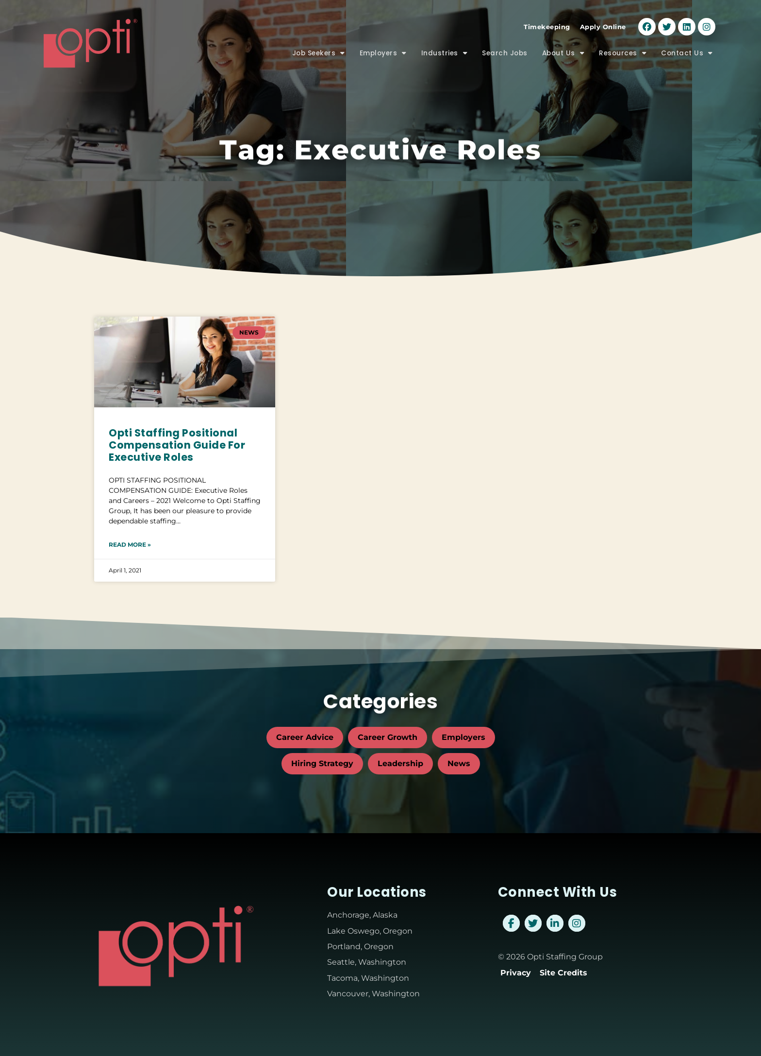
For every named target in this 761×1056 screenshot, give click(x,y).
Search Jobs (505, 53)
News (458, 763)
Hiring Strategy (322, 763)
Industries (444, 53)
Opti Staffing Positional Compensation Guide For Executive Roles (177, 445)
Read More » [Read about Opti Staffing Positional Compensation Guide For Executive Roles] (130, 544)
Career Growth (387, 737)
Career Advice (304, 737)
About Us (563, 53)
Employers (383, 53)
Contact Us (687, 53)
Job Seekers (318, 53)
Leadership (400, 763)
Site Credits (563, 972)
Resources (622, 53)
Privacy (515, 972)
